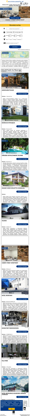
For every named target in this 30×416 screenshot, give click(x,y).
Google (20, 401)
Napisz (28, 415)
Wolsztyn (4, 75)
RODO (2, 406)
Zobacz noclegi (22, 93)
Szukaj (15, 47)
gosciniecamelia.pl (15, 1)
